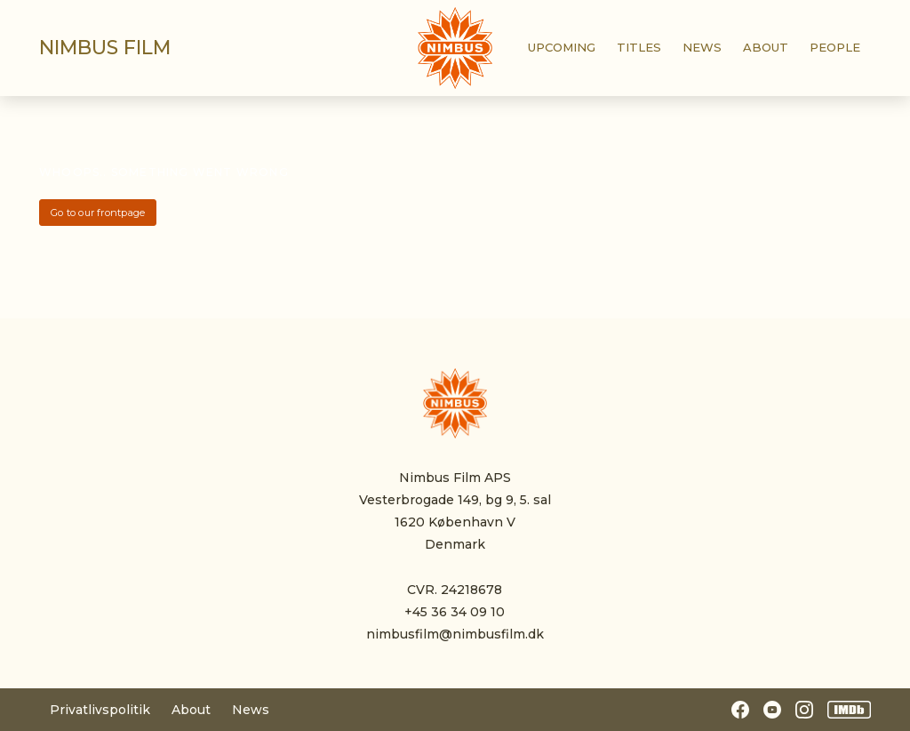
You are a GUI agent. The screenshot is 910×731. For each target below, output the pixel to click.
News (250, 710)
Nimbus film (105, 48)
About (191, 710)
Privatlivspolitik (100, 710)
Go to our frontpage (98, 212)
